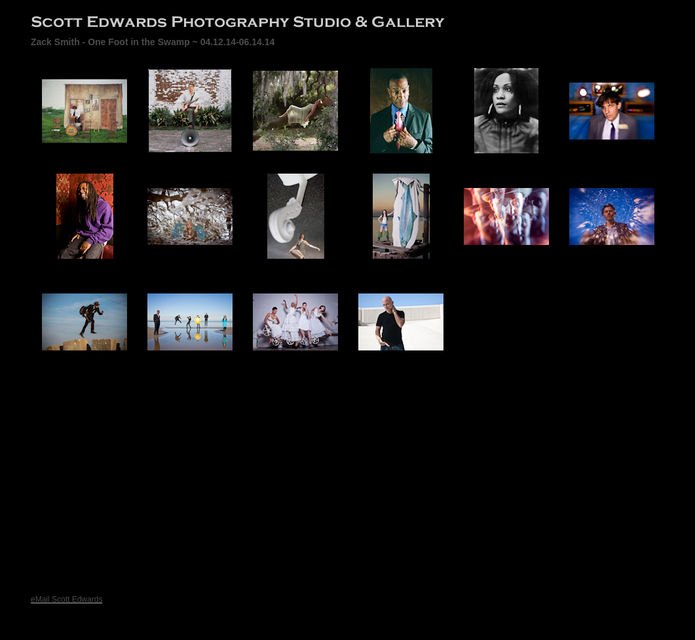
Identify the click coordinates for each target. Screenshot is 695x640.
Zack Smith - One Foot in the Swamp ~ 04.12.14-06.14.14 (152, 42)
